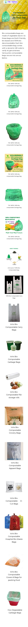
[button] (2, 2)
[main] (14, 45)
